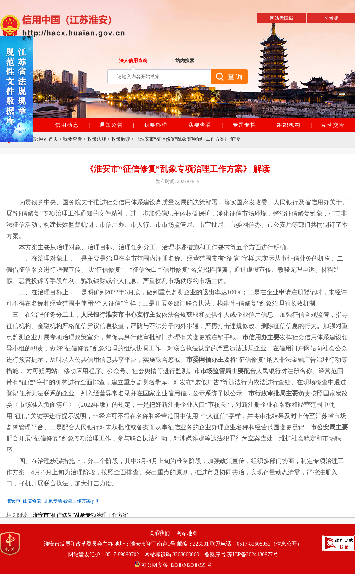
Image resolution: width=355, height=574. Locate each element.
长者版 (331, 18)
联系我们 (159, 533)
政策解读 (120, 139)
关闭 (26, 38)
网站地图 (187, 533)
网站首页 (48, 139)
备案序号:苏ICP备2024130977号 (241, 554)
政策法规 (96, 139)
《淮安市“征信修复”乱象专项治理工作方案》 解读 (187, 139)
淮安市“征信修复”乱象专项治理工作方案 (80, 515)
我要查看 (72, 139)
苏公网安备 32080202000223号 (173, 565)
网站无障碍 (281, 18)
